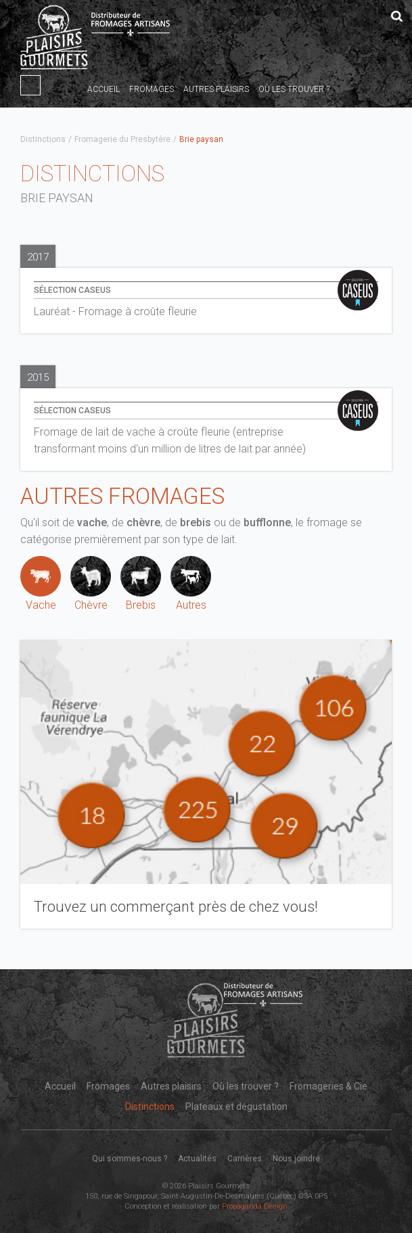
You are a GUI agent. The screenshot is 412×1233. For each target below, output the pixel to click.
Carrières (244, 1158)
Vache (40, 583)
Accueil (103, 89)
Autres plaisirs (216, 89)
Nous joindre (296, 1158)
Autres (190, 583)
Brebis (140, 583)
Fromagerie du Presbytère (122, 139)
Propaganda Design (255, 1206)
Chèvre (90, 583)
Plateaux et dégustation (236, 1106)
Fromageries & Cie (328, 1086)
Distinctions (43, 139)
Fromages (151, 89)
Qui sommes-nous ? (129, 1158)
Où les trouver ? (293, 89)
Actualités (197, 1158)
